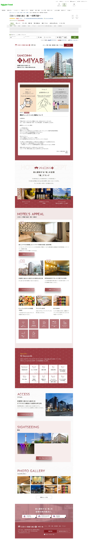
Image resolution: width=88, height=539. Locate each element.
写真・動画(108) (37, 23)
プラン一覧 (24, 23)
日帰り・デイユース (22, 34)
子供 (49, 37)
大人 (46, 37)
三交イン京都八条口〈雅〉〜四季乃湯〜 (25, 16)
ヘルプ (57, 1)
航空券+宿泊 (51, 40)
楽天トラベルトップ (13, 12)
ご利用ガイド (61, 1)
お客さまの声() (53, 23)
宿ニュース (18, 23)
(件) (21, 18)
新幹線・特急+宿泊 (72, 40)
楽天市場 (78, 1)
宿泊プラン (13, 34)
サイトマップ (67, 1)
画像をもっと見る (44, 497)
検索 (75, 37)
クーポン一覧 (61, 23)
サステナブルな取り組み (49, 18)
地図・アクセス (45, 23)
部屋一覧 (30, 23)
